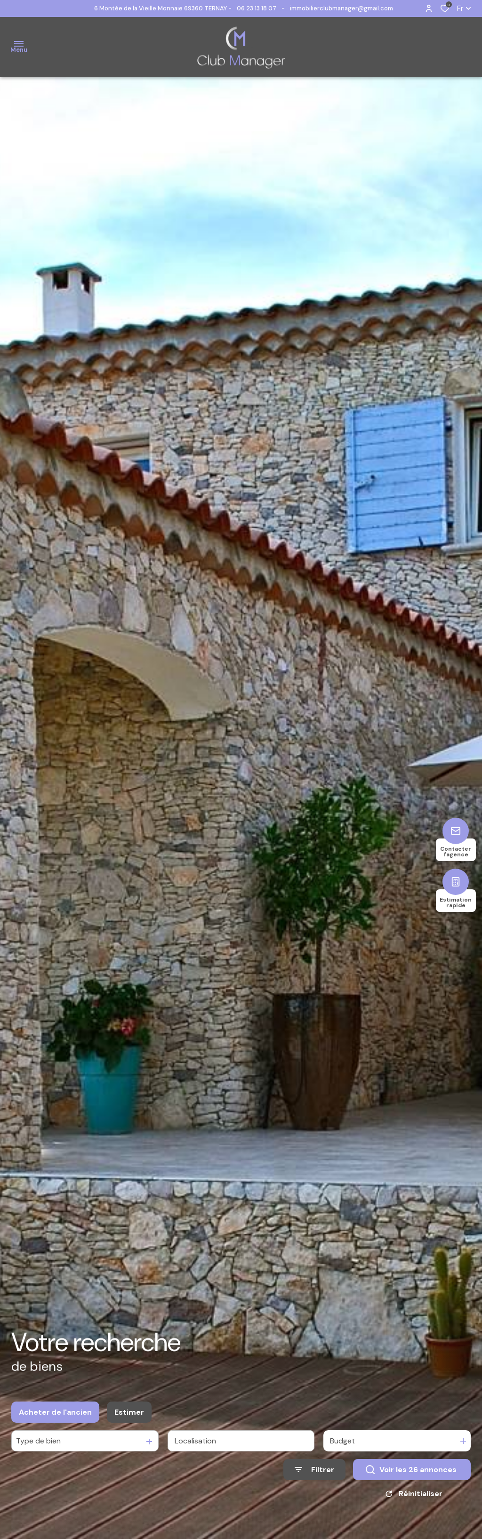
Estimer (129, 1419)
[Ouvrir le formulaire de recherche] (314, 1476)
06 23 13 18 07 (256, 8)
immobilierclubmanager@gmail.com (341, 8)
